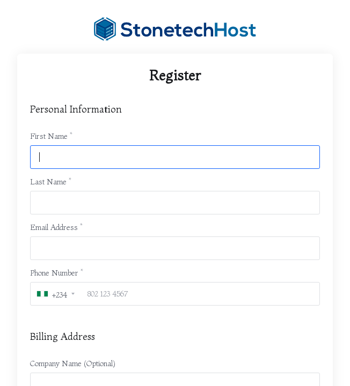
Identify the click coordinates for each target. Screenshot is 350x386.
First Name (49, 136)
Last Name (48, 182)
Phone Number (54, 273)
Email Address (54, 227)
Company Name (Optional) (72, 363)
